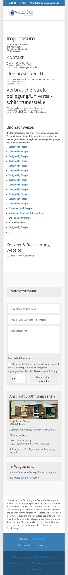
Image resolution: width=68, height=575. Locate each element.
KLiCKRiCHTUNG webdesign (20, 255)
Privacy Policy (55, 563)
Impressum (39, 538)
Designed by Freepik (18, 147)
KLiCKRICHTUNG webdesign (44, 557)
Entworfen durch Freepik (20, 208)
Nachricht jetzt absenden (44, 379)
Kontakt (23, 538)
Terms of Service (33, 569)
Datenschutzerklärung (45, 371)
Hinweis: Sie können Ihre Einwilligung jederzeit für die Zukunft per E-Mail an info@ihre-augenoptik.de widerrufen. (33, 368)
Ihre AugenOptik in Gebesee (24, 477)
